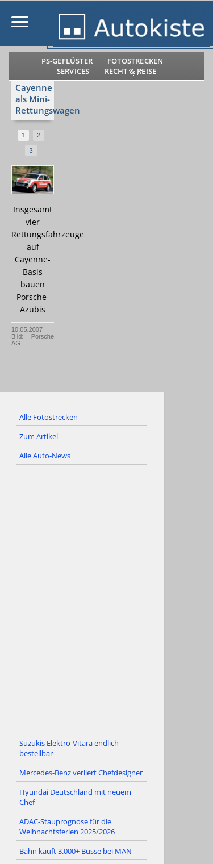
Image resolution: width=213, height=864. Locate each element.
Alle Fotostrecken (48, 417)
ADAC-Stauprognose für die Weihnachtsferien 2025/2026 (67, 826)
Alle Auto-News (44, 455)
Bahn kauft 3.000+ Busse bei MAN (75, 851)
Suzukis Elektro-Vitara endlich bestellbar (69, 748)
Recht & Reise (131, 71)
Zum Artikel (38, 436)
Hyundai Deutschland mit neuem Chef (75, 797)
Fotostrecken (135, 61)
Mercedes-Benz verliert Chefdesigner (81, 772)
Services (73, 71)
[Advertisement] (106, 599)
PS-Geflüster (67, 61)
